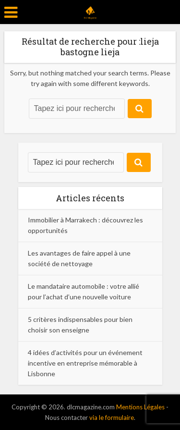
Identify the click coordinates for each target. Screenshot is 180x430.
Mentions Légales (140, 407)
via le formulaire (111, 417)
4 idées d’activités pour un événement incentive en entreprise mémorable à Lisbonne (85, 363)
